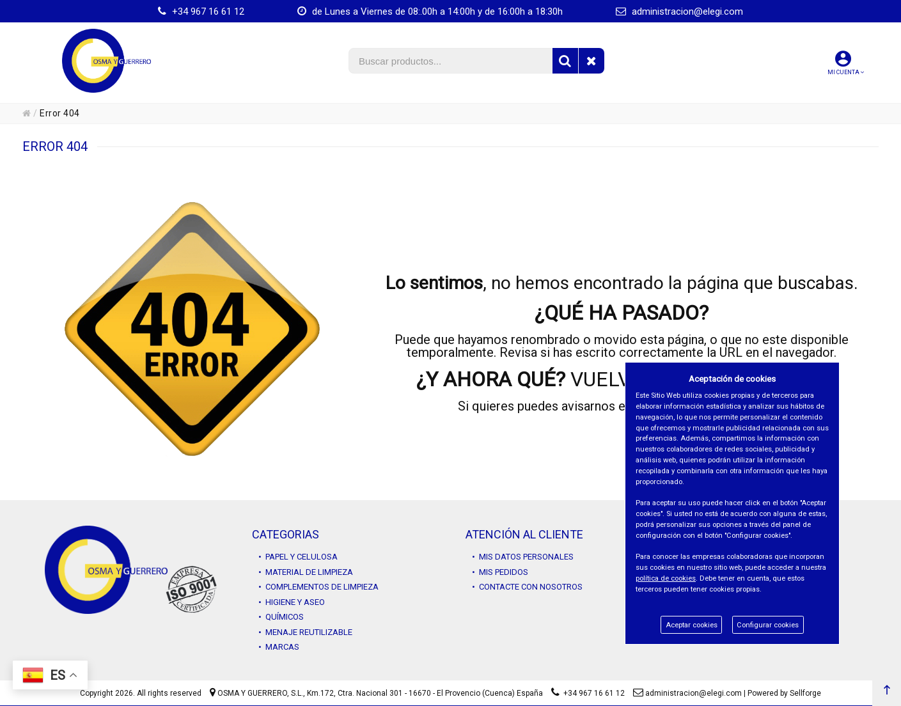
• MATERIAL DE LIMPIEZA (305, 572)
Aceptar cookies (691, 625)
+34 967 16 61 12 (201, 11)
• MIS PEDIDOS (500, 572)
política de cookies (666, 578)
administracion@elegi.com (679, 11)
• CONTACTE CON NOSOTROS (527, 587)
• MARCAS (278, 647)
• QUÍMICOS (281, 617)
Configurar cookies (768, 625)
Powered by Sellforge (784, 693)
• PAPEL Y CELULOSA (298, 556)
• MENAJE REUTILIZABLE (305, 632)
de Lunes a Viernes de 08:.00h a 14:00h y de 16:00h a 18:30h (430, 11)
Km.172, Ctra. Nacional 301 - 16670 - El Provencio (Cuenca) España (425, 693)
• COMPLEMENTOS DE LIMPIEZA (318, 587)
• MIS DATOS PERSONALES (523, 556)
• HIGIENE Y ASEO (291, 602)
